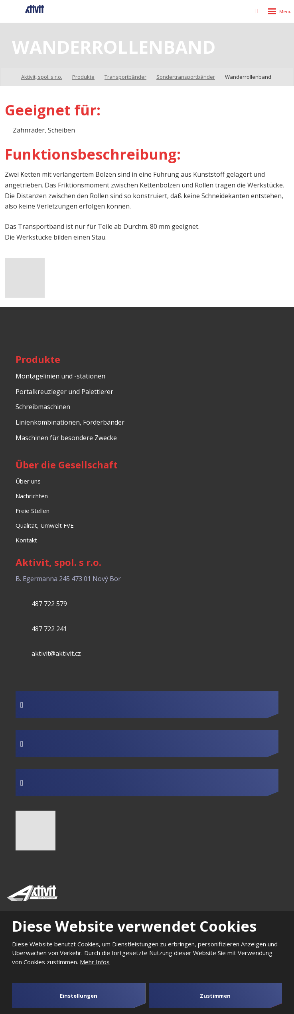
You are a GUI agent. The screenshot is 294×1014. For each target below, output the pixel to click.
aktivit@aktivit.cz (56, 653)
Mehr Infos (95, 962)
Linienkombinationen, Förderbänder (70, 422)
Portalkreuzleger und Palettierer (64, 391)
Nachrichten (32, 496)
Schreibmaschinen (43, 406)
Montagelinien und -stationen (60, 376)
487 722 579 (49, 603)
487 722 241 (49, 628)
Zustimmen (215, 995)
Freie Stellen (32, 511)
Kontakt (26, 540)
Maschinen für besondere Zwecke (66, 437)
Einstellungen (78, 995)
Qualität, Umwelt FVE (45, 525)
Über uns (28, 481)
